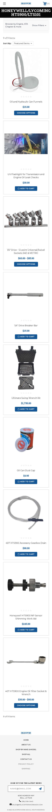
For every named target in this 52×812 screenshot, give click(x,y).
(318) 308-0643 (27, 801)
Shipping (26, 769)
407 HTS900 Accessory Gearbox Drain (26, 543)
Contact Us (26, 759)
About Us (26, 745)
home (26, 740)
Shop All (26, 754)
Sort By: (7, 43)
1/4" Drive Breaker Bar (26, 325)
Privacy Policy (26, 764)
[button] (26, 25)
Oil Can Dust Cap (26, 470)
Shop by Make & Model (26, 749)
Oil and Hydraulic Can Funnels (26, 102)
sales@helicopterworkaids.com (27, 805)
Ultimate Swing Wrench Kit (26, 398)
